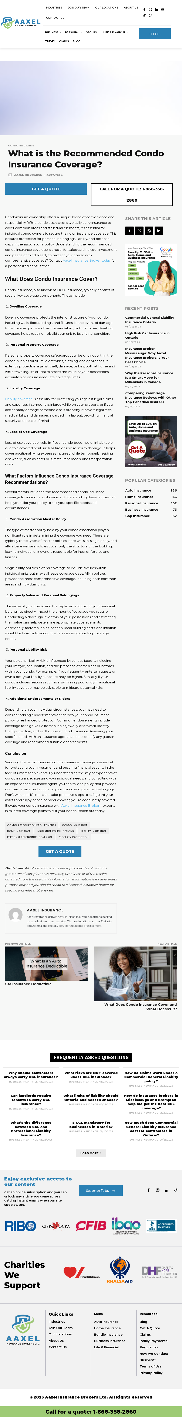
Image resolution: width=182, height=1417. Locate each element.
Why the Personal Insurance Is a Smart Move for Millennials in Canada (149, 377)
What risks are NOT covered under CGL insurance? (91, 1075)
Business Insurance (23, 1082)
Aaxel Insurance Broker (80, 805)
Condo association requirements (31, 825)
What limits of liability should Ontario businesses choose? (90, 1098)
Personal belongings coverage (30, 837)
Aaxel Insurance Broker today (87, 260)
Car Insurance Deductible (28, 984)
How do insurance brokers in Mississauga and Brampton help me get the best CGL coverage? (151, 1102)
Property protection (73, 837)
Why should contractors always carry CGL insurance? (31, 1075)
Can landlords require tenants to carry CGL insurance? (31, 1100)
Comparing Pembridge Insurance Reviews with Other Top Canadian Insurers (150, 397)
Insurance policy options (55, 831)
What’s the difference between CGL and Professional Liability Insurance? (30, 1129)
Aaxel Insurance (28, 174)
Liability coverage (19, 399)
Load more (91, 1153)
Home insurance (19, 831)
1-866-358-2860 (114, 1411)
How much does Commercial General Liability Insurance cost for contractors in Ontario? (151, 1129)
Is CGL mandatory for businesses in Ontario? (91, 1125)
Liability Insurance (93, 831)
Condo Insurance (21, 146)
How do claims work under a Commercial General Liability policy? (151, 1077)
